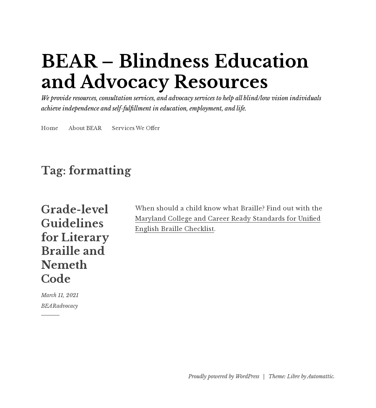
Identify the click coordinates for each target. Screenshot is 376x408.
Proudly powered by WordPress (223, 376)
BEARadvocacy (59, 306)
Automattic (320, 376)
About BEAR (85, 128)
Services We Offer (136, 128)
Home (49, 128)
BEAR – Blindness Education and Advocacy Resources (175, 72)
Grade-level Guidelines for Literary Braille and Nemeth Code (75, 244)
